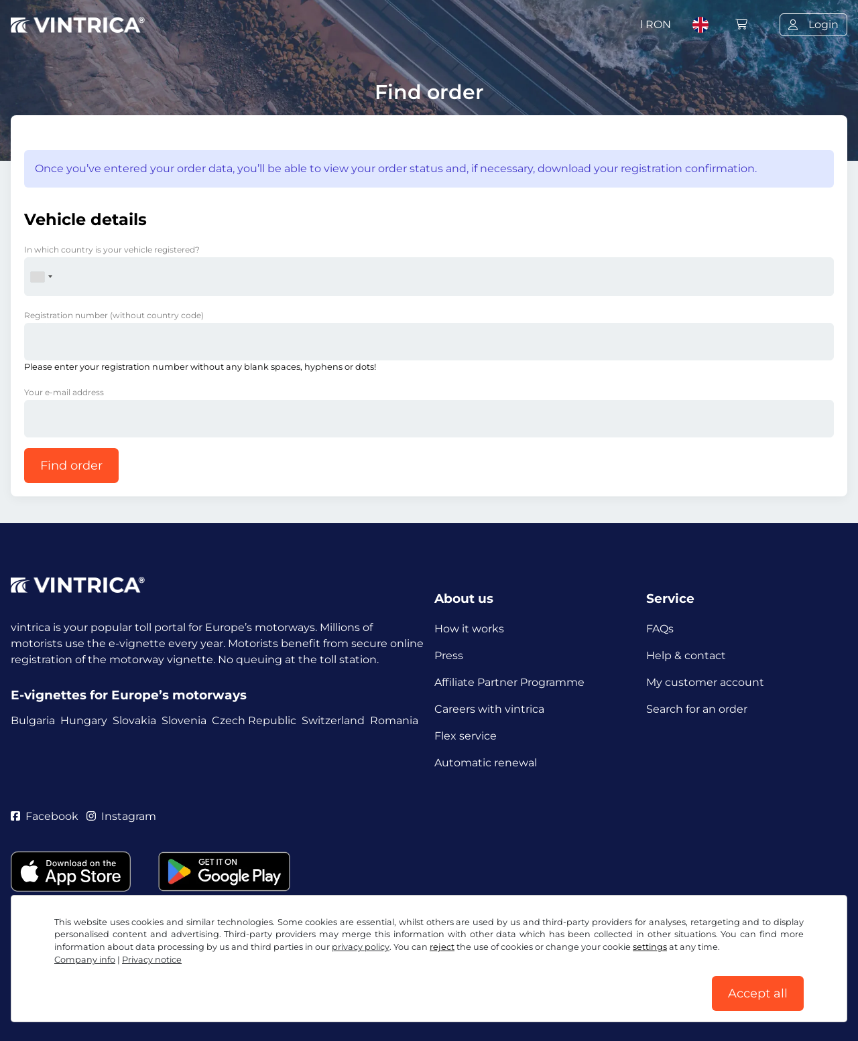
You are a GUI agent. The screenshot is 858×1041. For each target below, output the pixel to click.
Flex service (465, 736)
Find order (71, 465)
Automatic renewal (485, 762)
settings (650, 947)
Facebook (44, 816)
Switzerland (333, 720)
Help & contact (686, 655)
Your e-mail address (64, 392)
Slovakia (134, 720)
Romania (394, 720)
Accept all (758, 993)
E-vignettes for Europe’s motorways (129, 695)
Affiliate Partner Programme (509, 682)
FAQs (660, 628)
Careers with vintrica (489, 709)
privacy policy (360, 947)
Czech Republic (254, 720)
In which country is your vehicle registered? (112, 250)
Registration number (114, 315)
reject (442, 947)
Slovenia (184, 720)
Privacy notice (152, 960)
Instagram (121, 816)
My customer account (705, 682)
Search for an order (696, 709)
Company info (84, 960)
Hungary (83, 720)
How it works (469, 628)
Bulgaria (33, 720)
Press (448, 655)
